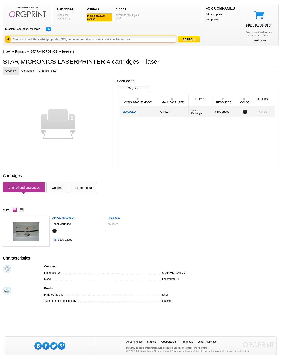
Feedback (187, 341)
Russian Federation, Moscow (22, 28)
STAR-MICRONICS (44, 51)
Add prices (212, 19)
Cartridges (65, 9)
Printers (93, 9)
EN (48, 28)
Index (7, 51)
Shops (121, 9)
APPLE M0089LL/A (63, 217)
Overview (10, 70)
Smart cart (259, 24)
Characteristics (47, 70)
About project (134, 341)
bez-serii (68, 51)
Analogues (114, 217)
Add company (214, 14)
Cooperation (168, 341)
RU (42, 28)
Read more (259, 40)
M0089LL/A (129, 111)
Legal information (208, 341)
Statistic (151, 341)
